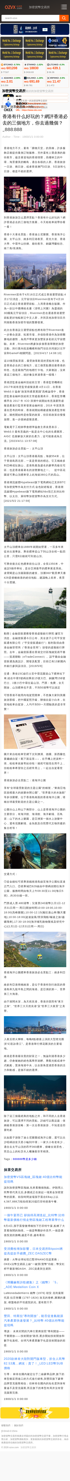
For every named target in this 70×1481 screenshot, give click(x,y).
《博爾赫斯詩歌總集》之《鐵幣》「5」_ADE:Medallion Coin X (32, 1314)
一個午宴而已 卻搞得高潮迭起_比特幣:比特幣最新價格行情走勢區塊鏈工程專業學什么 (34, 1247)
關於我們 (18, 1455)
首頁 (4, 136)
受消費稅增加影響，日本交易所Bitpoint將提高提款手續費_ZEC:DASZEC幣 (33, 1281)
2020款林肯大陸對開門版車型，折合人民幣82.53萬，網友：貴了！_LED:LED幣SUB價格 (34, 1393)
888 (15, 1188)
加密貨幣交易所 (28, 1477)
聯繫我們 (5, 1455)
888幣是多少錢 (27, 1188)
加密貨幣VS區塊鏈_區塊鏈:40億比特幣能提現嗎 (33, 1209)
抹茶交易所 (17, 136)
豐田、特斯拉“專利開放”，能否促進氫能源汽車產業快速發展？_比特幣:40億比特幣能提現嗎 (34, 1350)
